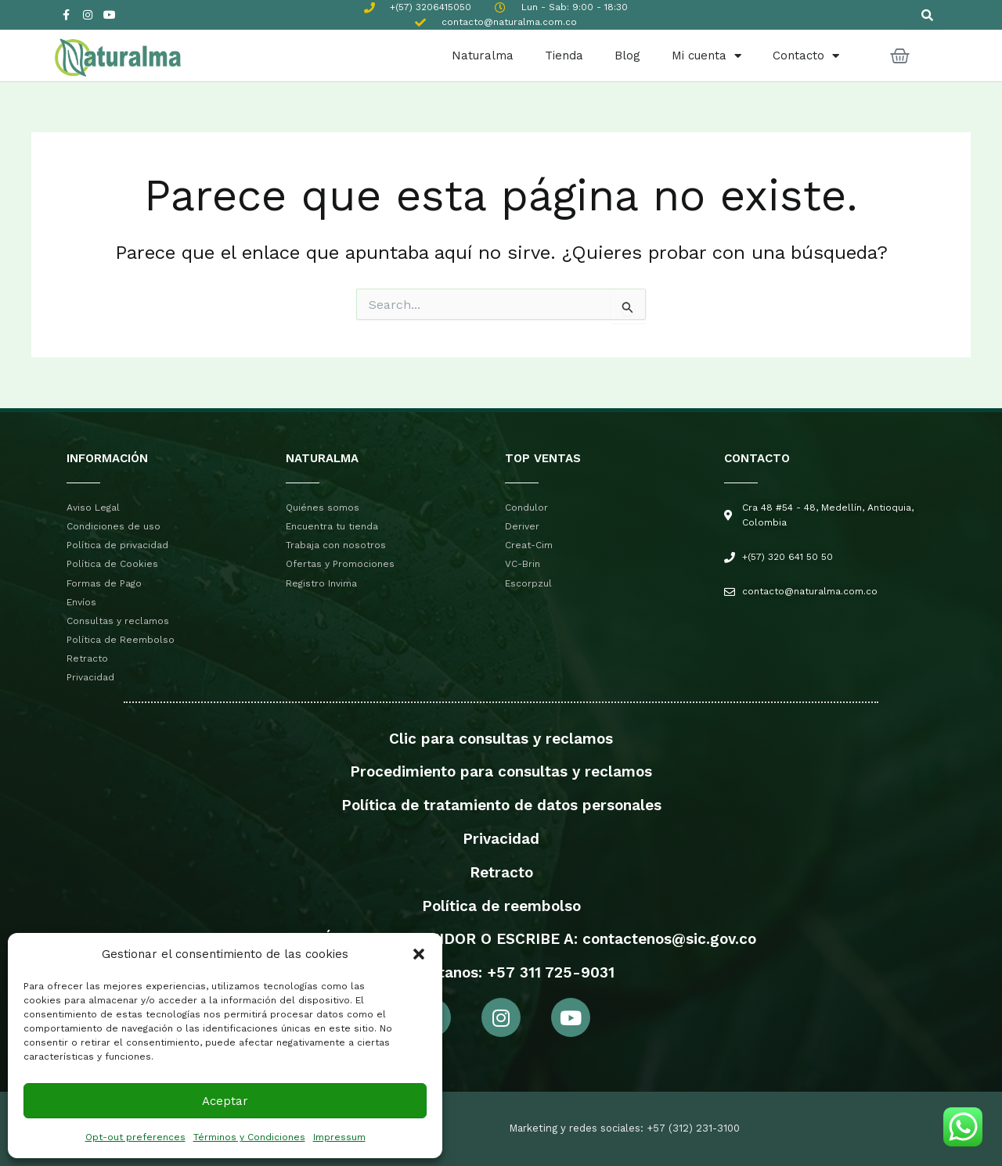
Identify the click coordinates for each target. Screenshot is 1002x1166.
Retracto (501, 872)
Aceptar (225, 1101)
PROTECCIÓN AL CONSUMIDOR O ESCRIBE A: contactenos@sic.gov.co (501, 939)
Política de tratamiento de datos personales (501, 805)
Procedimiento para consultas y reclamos (501, 771)
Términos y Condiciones (249, 1137)
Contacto (806, 56)
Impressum (339, 1137)
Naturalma (483, 55)
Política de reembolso (501, 906)
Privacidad (501, 839)
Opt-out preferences (135, 1137)
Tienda (564, 55)
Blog (627, 55)
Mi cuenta (706, 56)
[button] (419, 954)
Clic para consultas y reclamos (501, 739)
